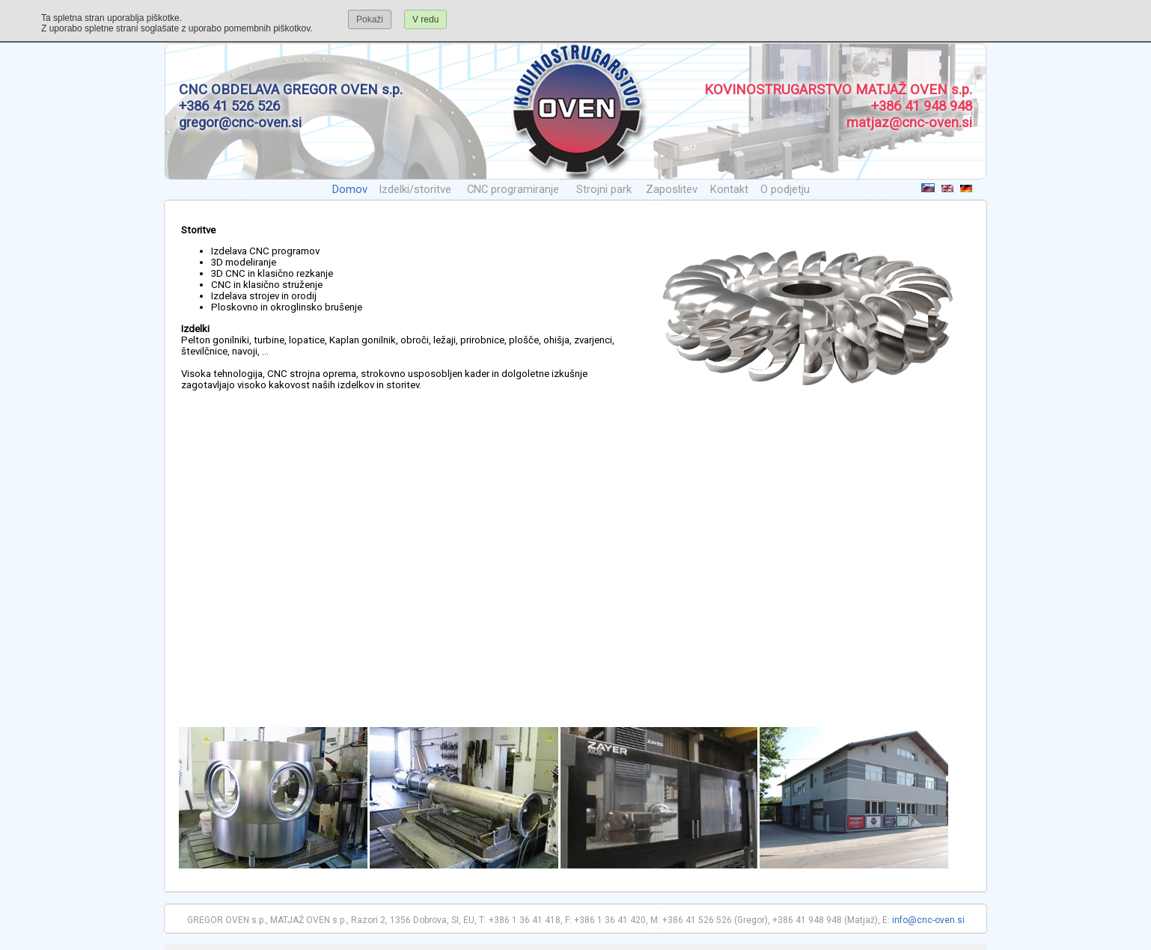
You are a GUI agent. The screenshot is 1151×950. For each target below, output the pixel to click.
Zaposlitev (671, 189)
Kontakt (729, 189)
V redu (425, 19)
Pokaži (369, 19)
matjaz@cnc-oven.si (909, 122)
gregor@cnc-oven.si (240, 122)
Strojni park (604, 189)
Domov (349, 189)
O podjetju (785, 189)
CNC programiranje (513, 189)
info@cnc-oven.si (928, 920)
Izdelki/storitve (415, 189)
